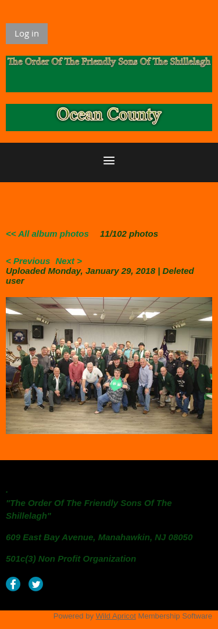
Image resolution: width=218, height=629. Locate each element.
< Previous (28, 261)
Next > (68, 261)
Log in (27, 33)
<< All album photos (47, 233)
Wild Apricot (116, 616)
